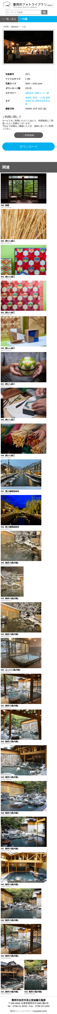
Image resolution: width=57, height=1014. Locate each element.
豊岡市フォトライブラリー (21, 1011)
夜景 (35, 97)
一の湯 (41, 97)
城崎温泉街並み (42, 101)
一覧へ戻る (10, 19)
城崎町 (28, 97)
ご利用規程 (28, 135)
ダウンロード (28, 146)
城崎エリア (40, 93)
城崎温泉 (29, 93)
